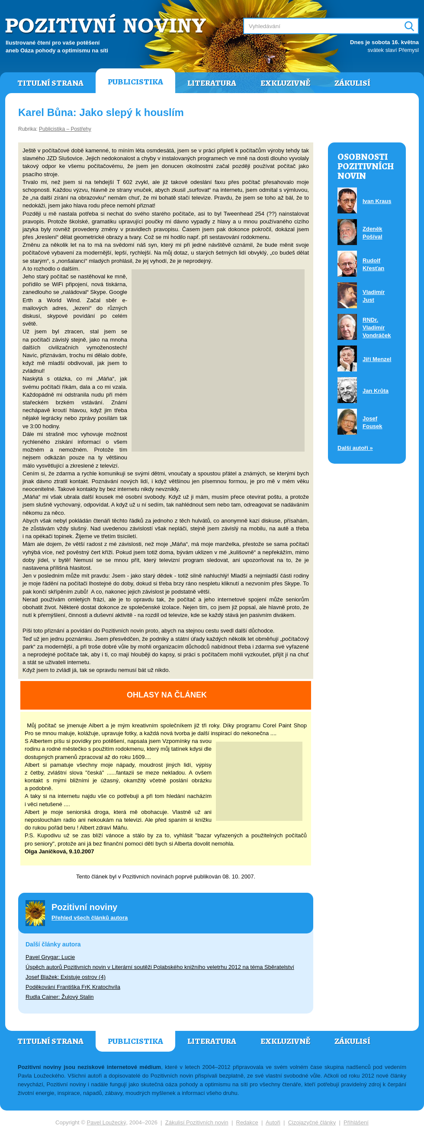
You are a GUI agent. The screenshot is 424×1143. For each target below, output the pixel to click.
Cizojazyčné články (312, 1122)
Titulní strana (50, 83)
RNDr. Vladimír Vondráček (377, 327)
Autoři (273, 1122)
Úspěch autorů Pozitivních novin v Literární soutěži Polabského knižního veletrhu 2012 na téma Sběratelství (160, 967)
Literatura (211, 83)
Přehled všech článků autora (89, 917)
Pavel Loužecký (106, 1122)
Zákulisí (352, 83)
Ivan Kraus (377, 201)
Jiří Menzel (377, 359)
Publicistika (135, 81)
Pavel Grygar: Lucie (50, 957)
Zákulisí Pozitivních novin (196, 1122)
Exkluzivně (285, 83)
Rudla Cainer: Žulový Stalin (60, 997)
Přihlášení (356, 1122)
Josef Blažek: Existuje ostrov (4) (66, 977)
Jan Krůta (376, 390)
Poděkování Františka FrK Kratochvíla (73, 987)
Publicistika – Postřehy (65, 129)
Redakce (247, 1122)
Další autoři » (355, 448)
